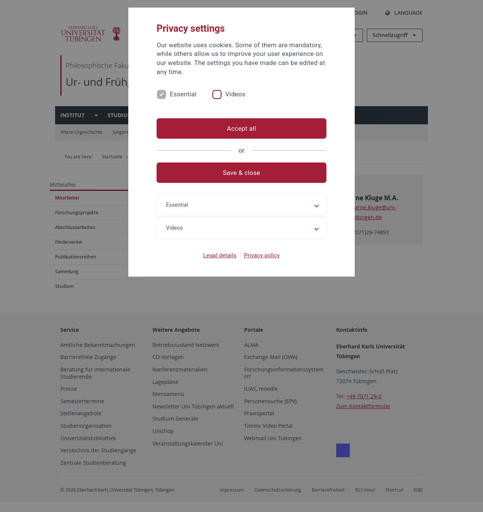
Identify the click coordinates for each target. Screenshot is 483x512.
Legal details (220, 255)
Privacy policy (262, 255)
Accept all (241, 128)
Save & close (241, 172)
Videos (235, 94)
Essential (183, 94)
